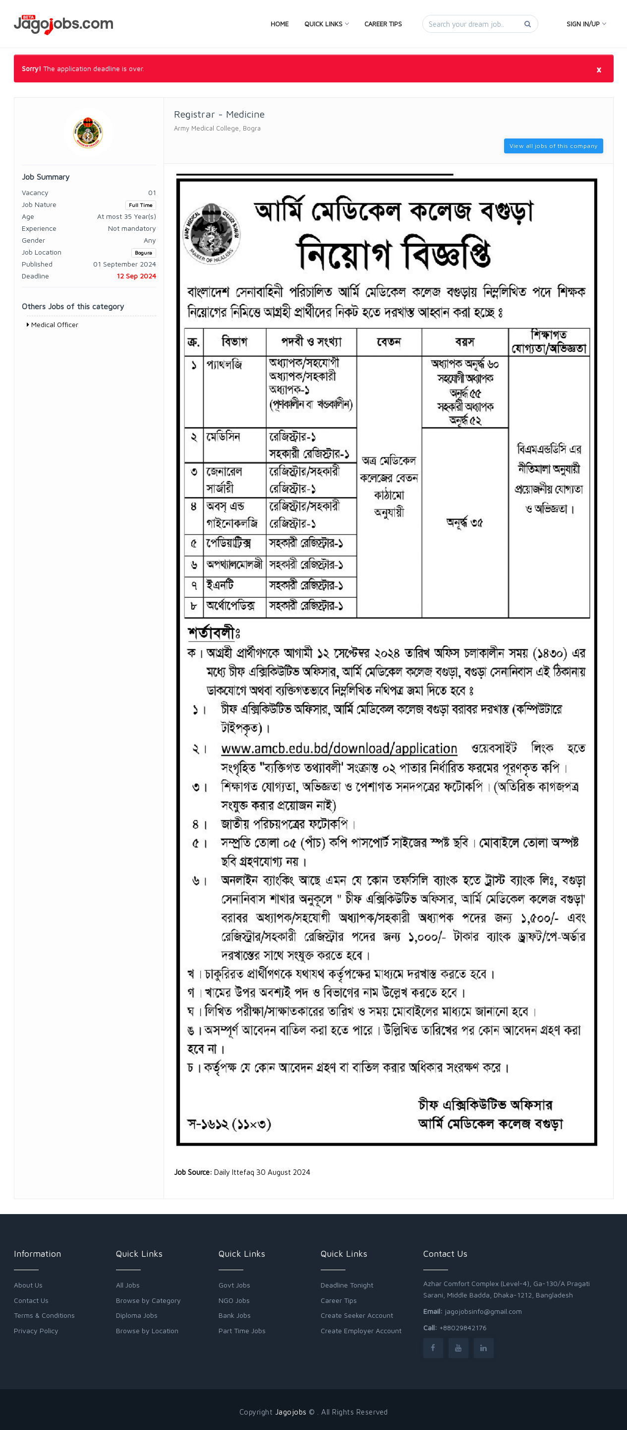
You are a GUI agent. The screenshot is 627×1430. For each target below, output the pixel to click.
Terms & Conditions (44, 1315)
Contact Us (31, 1300)
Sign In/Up (586, 24)
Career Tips (383, 24)
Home (279, 24)
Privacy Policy (36, 1330)
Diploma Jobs (137, 1315)
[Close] (598, 69)
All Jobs (128, 1285)
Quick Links (326, 24)
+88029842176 (463, 1327)
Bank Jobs (235, 1315)
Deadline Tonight (347, 1285)
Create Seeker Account (357, 1315)
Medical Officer (52, 324)
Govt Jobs (234, 1285)
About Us (28, 1285)
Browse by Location (147, 1330)
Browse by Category (148, 1300)
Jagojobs (291, 1412)
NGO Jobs (234, 1300)
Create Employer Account (361, 1330)
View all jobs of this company (554, 145)
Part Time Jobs (242, 1330)
